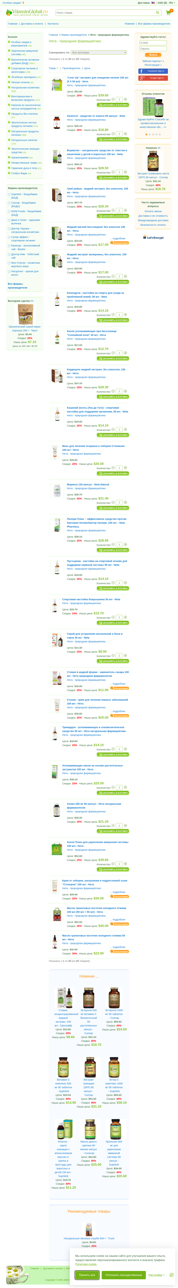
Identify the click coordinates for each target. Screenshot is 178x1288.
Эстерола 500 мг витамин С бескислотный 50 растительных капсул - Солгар (88, 1022)
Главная (13, 23)
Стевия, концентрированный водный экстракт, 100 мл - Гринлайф (63, 1018)
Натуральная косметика (25, 87)
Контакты (53, 23)
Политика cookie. (86, 1264)
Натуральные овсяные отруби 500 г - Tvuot (89, 1238)
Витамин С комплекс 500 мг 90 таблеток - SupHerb (63, 1085)
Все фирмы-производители (154, 23)
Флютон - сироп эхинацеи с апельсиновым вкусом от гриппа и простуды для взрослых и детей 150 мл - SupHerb (63, 1158)
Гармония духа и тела (24, 168)
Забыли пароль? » (153, 61)
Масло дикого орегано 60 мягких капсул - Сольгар (88, 1147)
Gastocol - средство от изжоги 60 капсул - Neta (96, 116)
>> (32, 301)
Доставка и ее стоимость (153, 215)
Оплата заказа (153, 211)
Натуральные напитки (24, 140)
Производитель (72, 68)
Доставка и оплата (32, 23)
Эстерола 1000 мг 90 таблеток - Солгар (114, 1014)
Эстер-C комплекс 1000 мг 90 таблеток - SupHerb (114, 1085)
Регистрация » (153, 65)
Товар (54, 68)
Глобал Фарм (19, 173)
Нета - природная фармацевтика (86, 85)
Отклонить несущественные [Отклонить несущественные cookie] (124, 1275)
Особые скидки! (14, 2)
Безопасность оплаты (153, 224)
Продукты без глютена (24, 113)
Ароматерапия (20, 157)
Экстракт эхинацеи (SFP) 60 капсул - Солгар (88, 1087)
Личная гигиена (20, 82)
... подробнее (117, 238)
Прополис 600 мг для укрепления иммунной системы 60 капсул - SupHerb (114, 1153)
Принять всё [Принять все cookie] (87, 1275)
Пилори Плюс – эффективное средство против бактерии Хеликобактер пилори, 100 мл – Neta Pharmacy (96, 523)
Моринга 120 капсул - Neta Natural (88, 484)
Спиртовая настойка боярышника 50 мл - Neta (91, 599)
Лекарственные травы (24, 162)
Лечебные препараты (24, 77)
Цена (87, 68)
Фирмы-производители (22, 188)
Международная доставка (153, 220)
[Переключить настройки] (157, 1275)
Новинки (130, 23)
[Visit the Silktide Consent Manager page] (171, 1275)
